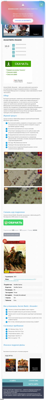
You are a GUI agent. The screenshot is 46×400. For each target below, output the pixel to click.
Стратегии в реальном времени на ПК (24, 279)
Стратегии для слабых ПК (11, 280)
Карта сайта (33, 384)
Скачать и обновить (23, 20)
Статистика (33, 380)
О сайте (13, 380)
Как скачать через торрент (11, 234)
